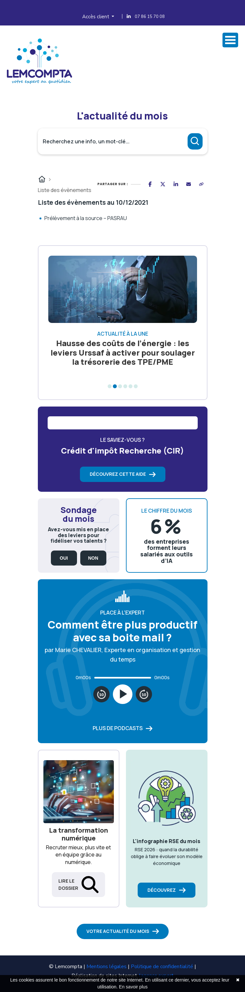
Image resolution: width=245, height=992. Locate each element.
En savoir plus (133, 986)
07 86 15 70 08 (150, 17)
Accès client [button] (96, 16)
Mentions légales (106, 966)
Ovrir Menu (230, 40)
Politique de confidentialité (162, 966)
